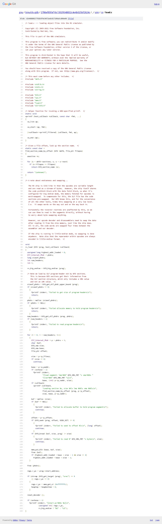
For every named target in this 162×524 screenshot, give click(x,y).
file (71, 19)
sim (97, 12)
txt (151, 520)
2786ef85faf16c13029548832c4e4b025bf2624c (65, 12)
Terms (29, 520)
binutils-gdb (32, 12)
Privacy (22, 520)
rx (102, 12)
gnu (21, 12)
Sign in (156, 4)
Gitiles (15, 520)
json (157, 520)
